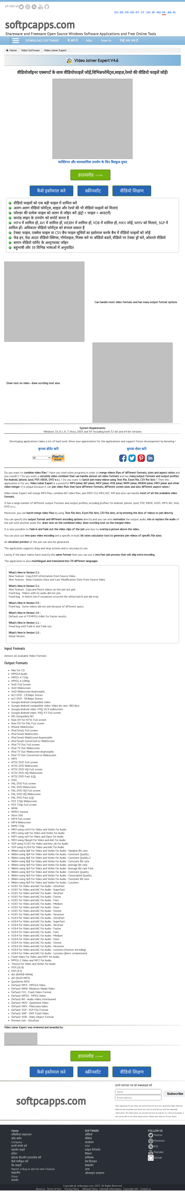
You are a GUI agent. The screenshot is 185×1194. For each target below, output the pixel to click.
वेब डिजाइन (91, 1161)
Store (14, 1176)
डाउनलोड (90, 175)
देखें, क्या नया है (129, 41)
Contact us (145, 1188)
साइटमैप (15, 1172)
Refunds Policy (90, 1188)
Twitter (155, 1135)
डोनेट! (14, 1153)
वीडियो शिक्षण (132, 191)
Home (13, 50)
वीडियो (88, 1138)
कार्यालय (89, 1142)
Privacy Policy (72, 1188)
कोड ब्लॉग (16, 1138)
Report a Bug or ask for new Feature (33, 1169)
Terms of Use (54, 1188)
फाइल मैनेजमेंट (92, 1149)
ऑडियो (88, 1134)
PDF (87, 1146)
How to (106, 41)
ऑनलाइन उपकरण (94, 1173)
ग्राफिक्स (89, 1157)
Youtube (155, 1152)
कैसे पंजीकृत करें (19, 1161)
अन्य (87, 1169)
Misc (89, 41)
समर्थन (14, 1180)
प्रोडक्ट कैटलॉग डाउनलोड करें (26, 1157)
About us (40, 1188)
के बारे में (72, 41)
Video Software (30, 50)
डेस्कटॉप (89, 1165)
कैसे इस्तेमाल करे (51, 191)
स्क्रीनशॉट (93, 191)
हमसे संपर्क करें (19, 1145)
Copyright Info (130, 1188)
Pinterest (156, 1140)
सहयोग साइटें (18, 1149)
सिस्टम (88, 1153)
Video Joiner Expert (55, 50)
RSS (153, 1146)
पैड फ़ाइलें (16, 1165)
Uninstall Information (110, 1188)
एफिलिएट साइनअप (21, 1134)
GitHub (155, 1157)
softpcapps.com (40, 24)
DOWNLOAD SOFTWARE (42, 41)
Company (16, 1142)
